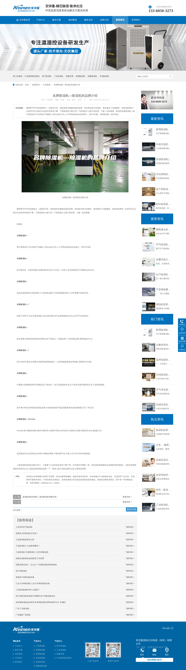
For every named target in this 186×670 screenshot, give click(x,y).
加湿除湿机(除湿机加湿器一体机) (164, 159)
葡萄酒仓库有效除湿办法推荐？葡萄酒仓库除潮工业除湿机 (164, 229)
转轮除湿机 (40, 658)
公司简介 (18, 658)
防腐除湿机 (80, 76)
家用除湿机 (40, 654)
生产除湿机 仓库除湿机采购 (164, 274)
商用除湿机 (40, 650)
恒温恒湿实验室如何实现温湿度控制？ (164, 404)
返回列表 (131, 509)
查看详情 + (127, 497)
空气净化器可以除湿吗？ (164, 389)
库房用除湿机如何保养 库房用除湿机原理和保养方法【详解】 (41, 602)
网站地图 (166, 628)
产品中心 (40, 20)
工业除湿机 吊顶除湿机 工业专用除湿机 (32, 552)
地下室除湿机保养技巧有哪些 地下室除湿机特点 (35, 596)
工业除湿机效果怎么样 (25, 539)
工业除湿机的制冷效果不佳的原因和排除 (164, 504)
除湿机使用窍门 (164, 430)
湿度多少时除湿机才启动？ (27, 533)
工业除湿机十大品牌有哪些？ (28, 546)
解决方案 (56, 20)
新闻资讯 (120, 20)
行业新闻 (46, 85)
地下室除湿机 (21, 571)
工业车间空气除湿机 (24, 527)
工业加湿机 (58, 76)
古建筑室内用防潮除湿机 (164, 344)
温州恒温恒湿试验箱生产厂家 (164, 359)
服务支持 (88, 20)
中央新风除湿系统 (32, 76)
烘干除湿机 (46, 76)
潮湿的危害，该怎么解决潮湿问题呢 (164, 304)
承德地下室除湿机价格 (25, 577)
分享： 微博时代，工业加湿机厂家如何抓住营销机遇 (164, 445)
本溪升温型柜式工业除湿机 (164, 144)
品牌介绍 (104, 20)
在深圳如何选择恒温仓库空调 (164, 475)
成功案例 (72, 20)
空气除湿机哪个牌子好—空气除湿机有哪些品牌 (164, 244)
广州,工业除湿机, (23, 608)
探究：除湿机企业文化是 (164, 489)
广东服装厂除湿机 (23, 615)
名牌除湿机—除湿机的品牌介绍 (67, 85)
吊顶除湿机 (104, 76)
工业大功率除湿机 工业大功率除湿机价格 (33, 583)
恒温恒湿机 (40, 662)
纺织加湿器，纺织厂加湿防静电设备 (164, 204)
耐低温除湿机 (41, 666)
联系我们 (136, 20)
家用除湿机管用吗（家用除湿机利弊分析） (40, 497)
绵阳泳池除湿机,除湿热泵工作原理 (30, 558)
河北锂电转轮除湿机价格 (164, 174)
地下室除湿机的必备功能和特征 (164, 189)
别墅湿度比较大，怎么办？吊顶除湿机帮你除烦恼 (36, 565)
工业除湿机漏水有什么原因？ (28, 590)
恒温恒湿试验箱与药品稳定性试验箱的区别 (164, 460)
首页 (27, 85)
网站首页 (16, 641)
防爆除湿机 (92, 76)
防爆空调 (69, 76)
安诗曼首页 (24, 20)
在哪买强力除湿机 (164, 259)
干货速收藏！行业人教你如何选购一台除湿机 (164, 289)
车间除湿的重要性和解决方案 (164, 374)
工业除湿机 (40, 646)
